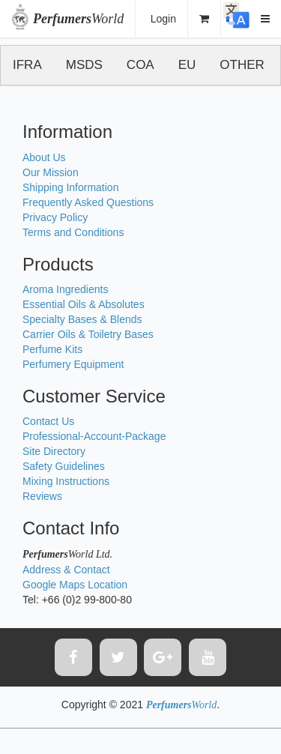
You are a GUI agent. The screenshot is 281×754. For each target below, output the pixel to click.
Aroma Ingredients (65, 289)
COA (140, 65)
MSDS (84, 65)
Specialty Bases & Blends (82, 319)
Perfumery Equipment (73, 364)
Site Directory (53, 451)
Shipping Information (70, 187)
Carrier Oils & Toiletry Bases (88, 334)
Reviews (42, 496)
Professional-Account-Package (94, 436)
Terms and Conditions (73, 232)
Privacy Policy (55, 217)
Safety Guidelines (63, 466)
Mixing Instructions (65, 481)
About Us (44, 157)
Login (163, 19)
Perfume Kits (52, 349)
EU (187, 65)
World (78, 18)
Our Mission (50, 172)
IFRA (27, 65)
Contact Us (48, 421)
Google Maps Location (74, 585)
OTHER (242, 65)
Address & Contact (66, 570)
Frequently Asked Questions (88, 202)
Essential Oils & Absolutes (83, 304)
